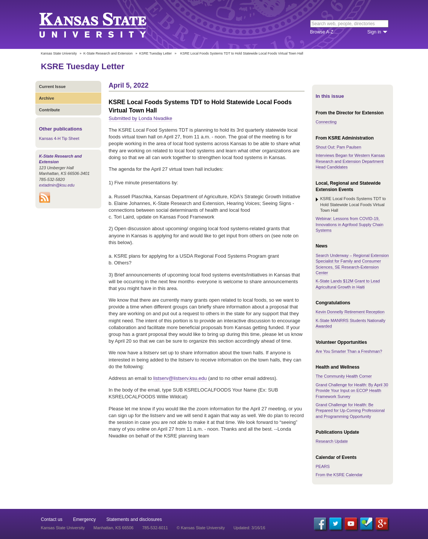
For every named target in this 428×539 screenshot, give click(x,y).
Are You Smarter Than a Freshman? (349, 351)
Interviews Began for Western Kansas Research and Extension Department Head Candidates (350, 161)
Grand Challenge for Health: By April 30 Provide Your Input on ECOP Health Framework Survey (352, 391)
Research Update (332, 441)
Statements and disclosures (134, 519)
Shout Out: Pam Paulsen (338, 147)
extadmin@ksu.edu (57, 185)
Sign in (374, 32)
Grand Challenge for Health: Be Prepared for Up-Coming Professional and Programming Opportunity (350, 410)
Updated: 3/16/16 (249, 527)
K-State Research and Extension (108, 53)
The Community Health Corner (344, 376)
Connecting (326, 122)
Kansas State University (102, 24)
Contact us (51, 519)
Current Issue (52, 86)
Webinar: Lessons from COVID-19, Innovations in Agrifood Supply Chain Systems (350, 224)
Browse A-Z (322, 32)
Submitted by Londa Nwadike (140, 118)
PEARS (323, 466)
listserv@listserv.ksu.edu (180, 378)
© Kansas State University (201, 527)
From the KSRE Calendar (339, 474)
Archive (46, 98)
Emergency (84, 519)
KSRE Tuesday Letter (155, 53)
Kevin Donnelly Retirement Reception (350, 312)
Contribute (49, 110)
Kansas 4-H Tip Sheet (59, 138)
